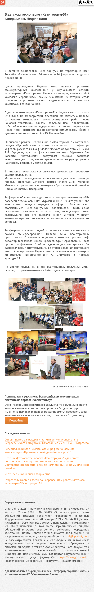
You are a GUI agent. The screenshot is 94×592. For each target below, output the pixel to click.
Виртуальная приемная (20, 502)
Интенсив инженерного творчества (27, 474)
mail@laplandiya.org (77, 536)
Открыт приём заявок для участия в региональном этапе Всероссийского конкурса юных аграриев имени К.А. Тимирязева (47, 441)
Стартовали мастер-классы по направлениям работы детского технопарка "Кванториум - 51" (45, 481)
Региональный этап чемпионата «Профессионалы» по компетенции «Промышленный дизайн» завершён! (40, 450)
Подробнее (16, 420)
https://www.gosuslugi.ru (73, 557)
